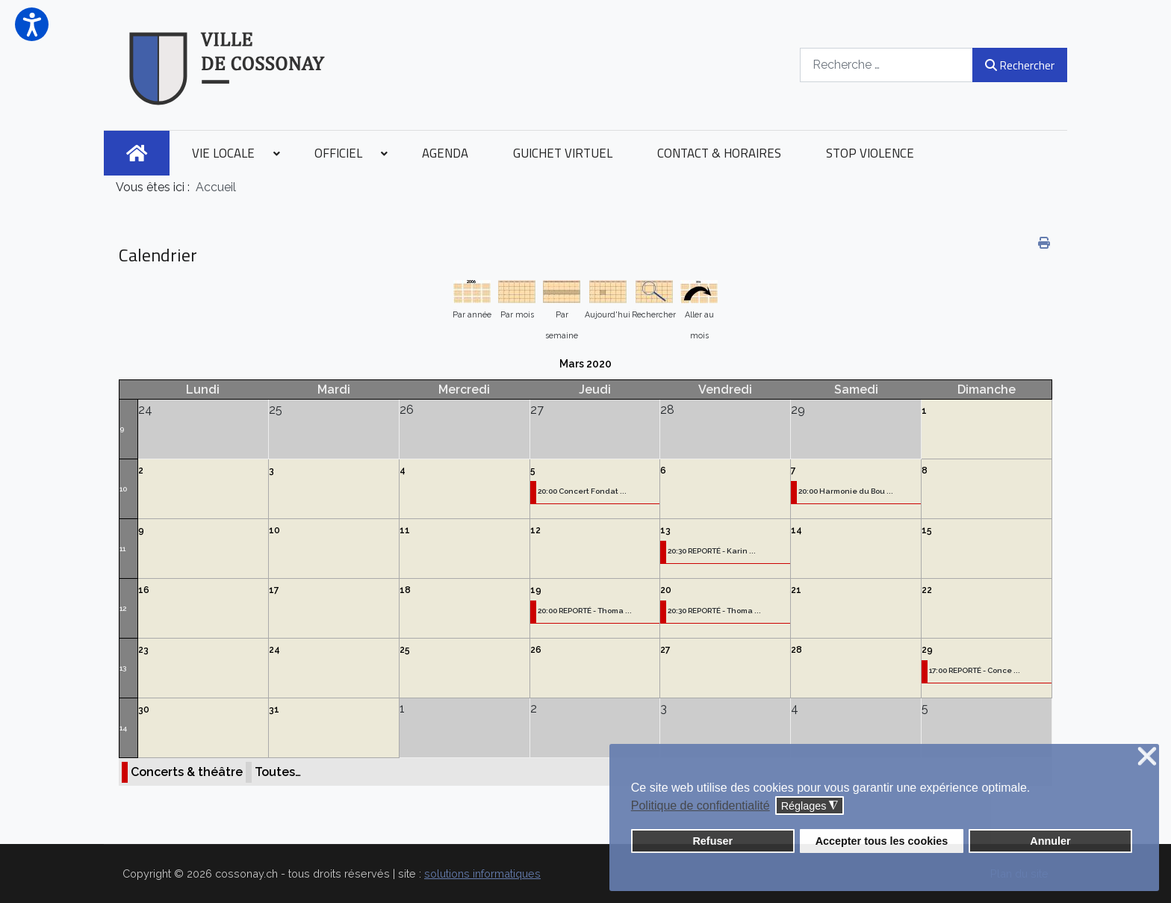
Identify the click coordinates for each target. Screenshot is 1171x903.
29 (927, 650)
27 (665, 650)
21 (796, 590)
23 (143, 650)
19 (535, 590)
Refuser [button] (712, 841)
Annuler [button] (1050, 841)
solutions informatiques (482, 873)
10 (123, 489)
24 (274, 650)
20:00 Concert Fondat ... (582, 491)
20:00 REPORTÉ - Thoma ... (585, 610)
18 (405, 590)
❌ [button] (1147, 757)
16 (143, 590)
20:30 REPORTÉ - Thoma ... (714, 610)
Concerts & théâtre (187, 772)
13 (665, 530)
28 (796, 650)
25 (405, 650)
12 (535, 530)
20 (665, 590)
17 (274, 590)
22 (927, 590)
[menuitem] (137, 153)
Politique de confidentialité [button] (700, 805)
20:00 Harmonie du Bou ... (845, 491)
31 (274, 709)
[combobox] (886, 64)
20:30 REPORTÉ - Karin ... (712, 551)
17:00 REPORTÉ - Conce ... (974, 670)
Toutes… (278, 772)
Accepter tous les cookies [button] (882, 841)
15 (927, 530)
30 (143, 709)
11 (122, 548)
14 (796, 530)
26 (535, 650)
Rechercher (1019, 65)
